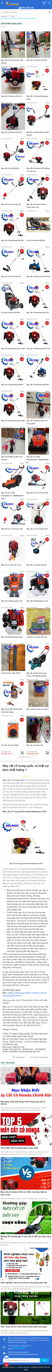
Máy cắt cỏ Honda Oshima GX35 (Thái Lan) (36, 205)
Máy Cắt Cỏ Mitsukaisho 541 (12, 601)
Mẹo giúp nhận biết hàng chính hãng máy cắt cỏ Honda (23, 1103)
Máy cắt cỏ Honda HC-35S (11, 204)
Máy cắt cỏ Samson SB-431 (11, 132)
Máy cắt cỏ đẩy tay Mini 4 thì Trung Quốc (37, 422)
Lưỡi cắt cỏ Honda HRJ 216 (36, 637)
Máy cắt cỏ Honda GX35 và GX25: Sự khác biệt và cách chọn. (24, 1193)
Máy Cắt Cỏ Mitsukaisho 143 (37, 601)
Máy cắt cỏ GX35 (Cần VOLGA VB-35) (37, 133)
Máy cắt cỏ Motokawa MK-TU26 (13, 348)
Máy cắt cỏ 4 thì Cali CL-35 (11, 565)
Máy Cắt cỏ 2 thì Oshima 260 (37, 493)
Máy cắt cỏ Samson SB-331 (11, 96)
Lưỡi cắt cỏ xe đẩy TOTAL (11, 673)
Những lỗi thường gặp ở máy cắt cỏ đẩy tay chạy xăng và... (26, 1237)
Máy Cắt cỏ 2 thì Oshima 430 (12, 529)
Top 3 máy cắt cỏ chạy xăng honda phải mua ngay (24, 1327)
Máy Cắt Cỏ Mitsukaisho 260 (12, 637)
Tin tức (12, 16)
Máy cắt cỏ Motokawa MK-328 (12, 240)
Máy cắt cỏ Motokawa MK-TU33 (38, 348)
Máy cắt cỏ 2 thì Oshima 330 (37, 529)
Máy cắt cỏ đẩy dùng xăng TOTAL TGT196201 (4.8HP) (36, 674)
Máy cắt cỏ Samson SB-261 (36, 60)
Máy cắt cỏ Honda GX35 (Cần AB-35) (12, 61)
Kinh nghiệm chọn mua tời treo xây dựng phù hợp (24, 1283)
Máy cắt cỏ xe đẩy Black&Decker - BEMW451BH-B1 (37, 459)
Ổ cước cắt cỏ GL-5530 (9, 745)
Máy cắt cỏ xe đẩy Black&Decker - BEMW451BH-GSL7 (12, 495)
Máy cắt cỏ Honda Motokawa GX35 (37, 97)
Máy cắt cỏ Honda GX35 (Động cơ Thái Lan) (37, 169)
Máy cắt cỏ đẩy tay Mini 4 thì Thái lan (11, 458)
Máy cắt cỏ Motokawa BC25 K (12, 385)
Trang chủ (4, 16)
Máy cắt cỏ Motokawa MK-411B (38, 276)
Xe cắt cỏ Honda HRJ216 (35, 240)
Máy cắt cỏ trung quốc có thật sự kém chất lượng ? (19, 18)
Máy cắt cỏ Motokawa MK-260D (13, 421)
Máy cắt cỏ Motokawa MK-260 (37, 385)
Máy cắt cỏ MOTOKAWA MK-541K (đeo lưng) (12, 710)
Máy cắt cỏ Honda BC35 (10, 168)
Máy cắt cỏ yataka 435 (34, 745)
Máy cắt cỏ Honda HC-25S (11, 276)
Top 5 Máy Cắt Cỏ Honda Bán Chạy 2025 (19, 1148)
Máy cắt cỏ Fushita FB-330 (36, 565)
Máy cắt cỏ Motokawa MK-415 (37, 312)
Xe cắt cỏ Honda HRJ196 (10, 312)
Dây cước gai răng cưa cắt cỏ (37, 709)
